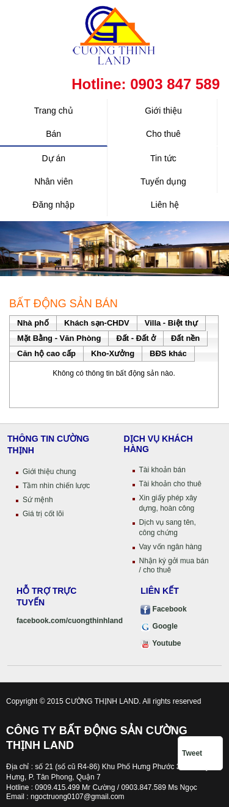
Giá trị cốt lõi (43, 513)
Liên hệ (163, 205)
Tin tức (163, 158)
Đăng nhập (53, 205)
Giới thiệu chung (49, 471)
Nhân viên (53, 181)
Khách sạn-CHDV (96, 322)
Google (159, 626)
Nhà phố (33, 322)
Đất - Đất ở (136, 338)
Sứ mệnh (38, 499)
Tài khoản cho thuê (170, 484)
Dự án (53, 158)
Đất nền (185, 338)
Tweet (192, 753)
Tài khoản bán (162, 470)
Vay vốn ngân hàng (170, 546)
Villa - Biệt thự (171, 322)
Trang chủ (53, 110)
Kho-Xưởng (112, 353)
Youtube (160, 643)
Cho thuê (163, 134)
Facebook (163, 609)
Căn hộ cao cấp (46, 353)
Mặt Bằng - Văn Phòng (59, 338)
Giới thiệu (163, 110)
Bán (53, 134)
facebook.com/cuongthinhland (69, 620)
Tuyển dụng (163, 181)
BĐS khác (168, 353)
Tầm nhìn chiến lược (56, 485)
